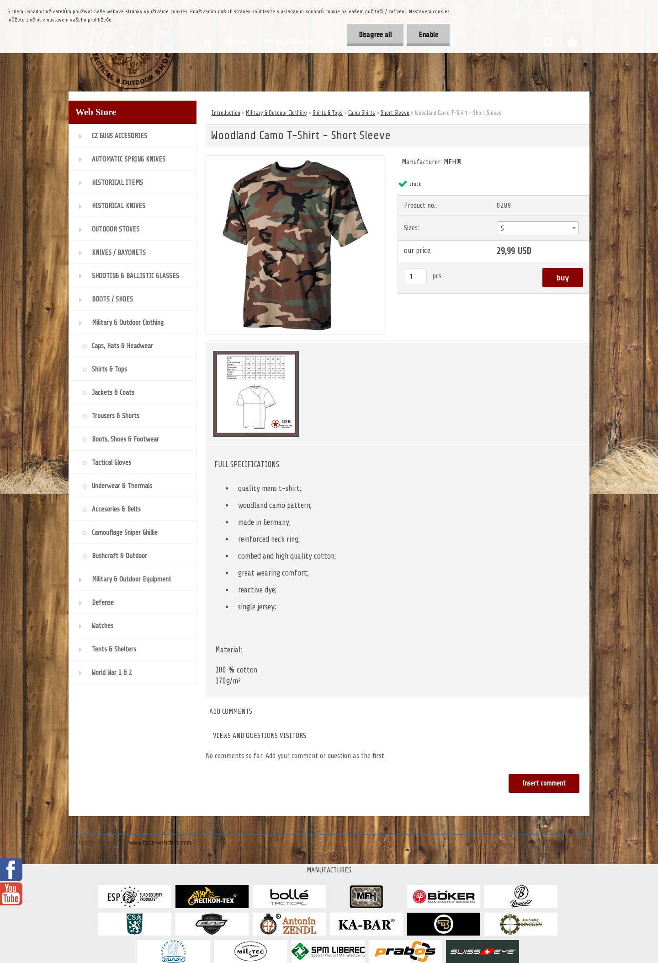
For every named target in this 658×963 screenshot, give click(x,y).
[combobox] (537, 227)
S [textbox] (502, 228)
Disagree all (375, 35)
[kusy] (415, 276)
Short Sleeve (395, 112)
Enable (428, 35)
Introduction (226, 112)
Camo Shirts (361, 112)
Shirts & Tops (328, 112)
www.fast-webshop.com (160, 842)
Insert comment (544, 783)
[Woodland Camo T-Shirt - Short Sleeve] (295, 160)
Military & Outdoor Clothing (276, 112)
